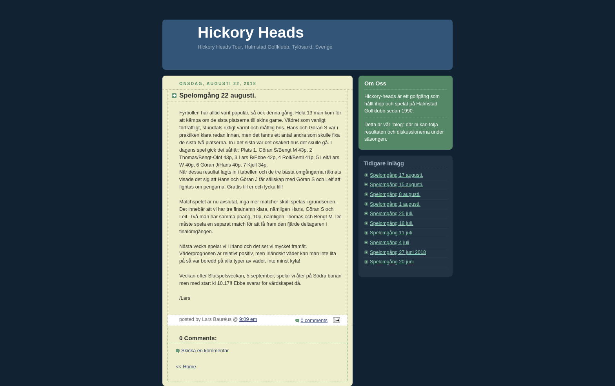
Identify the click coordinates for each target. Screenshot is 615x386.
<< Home (186, 367)
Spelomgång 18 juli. (391, 223)
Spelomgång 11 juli (391, 233)
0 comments (314, 320)
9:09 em (248, 319)
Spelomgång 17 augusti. (396, 175)
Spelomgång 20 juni (391, 262)
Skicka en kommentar (205, 350)
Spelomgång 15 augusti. (396, 184)
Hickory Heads (251, 32)
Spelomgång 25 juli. (391, 213)
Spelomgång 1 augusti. (395, 204)
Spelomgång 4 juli (389, 242)
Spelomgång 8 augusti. (395, 194)
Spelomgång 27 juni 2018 (398, 252)
